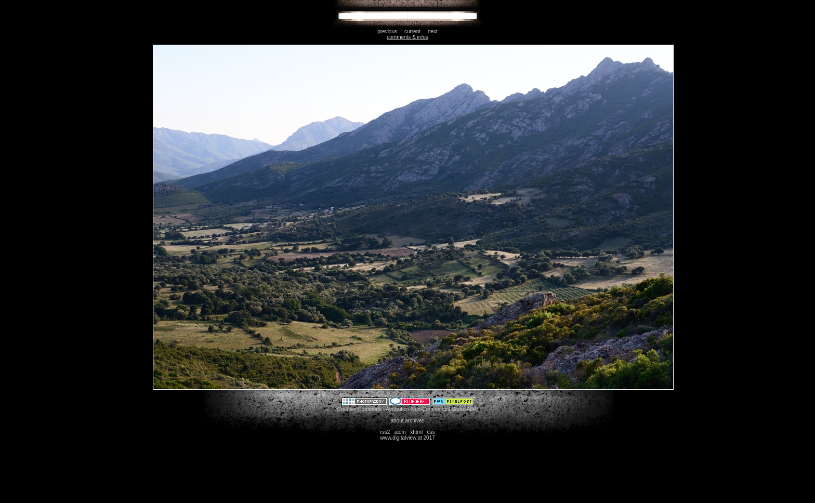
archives (414, 420)
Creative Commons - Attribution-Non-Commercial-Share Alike (407, 409)
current (412, 31)
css (431, 432)
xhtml (416, 432)
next (433, 31)
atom (400, 432)
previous (387, 31)
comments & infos (407, 37)
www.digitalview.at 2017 (407, 438)
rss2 (385, 432)
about (396, 420)
